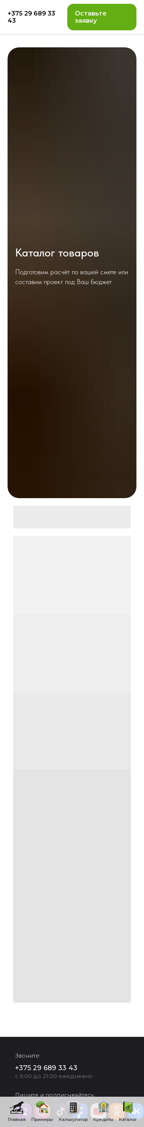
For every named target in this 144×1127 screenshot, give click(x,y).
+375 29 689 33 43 (31, 17)
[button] (101, 17)
